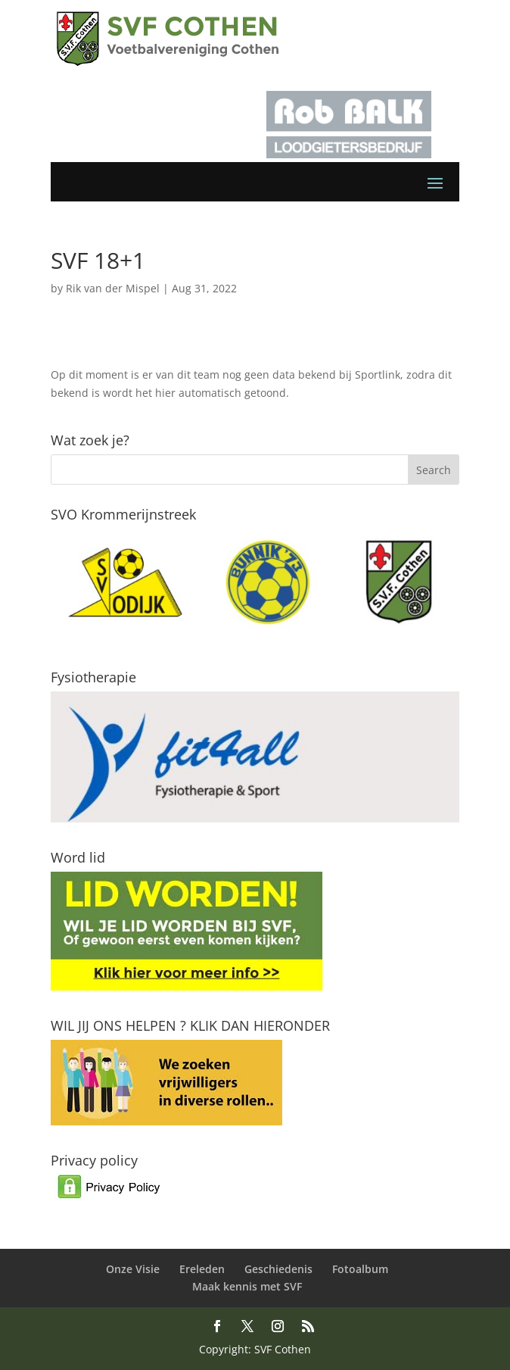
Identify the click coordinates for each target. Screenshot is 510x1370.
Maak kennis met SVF (247, 1286)
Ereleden (202, 1269)
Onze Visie (133, 1269)
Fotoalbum (360, 1269)
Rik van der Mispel (113, 288)
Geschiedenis (278, 1269)
